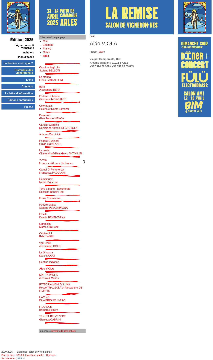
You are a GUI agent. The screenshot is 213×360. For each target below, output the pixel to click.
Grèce (46, 52)
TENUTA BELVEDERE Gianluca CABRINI (52, 318)
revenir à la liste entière (63, 331)
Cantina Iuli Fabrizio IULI (46, 235)
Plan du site (7, 355)
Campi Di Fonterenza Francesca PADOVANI (52, 171)
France (47, 48)
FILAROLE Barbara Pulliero (48, 308)
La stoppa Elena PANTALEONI (51, 78)
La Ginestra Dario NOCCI (47, 254)
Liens (29, 79)
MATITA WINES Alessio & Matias (49, 277)
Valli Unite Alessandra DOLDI (50, 245)
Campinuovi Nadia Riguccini (48, 181)
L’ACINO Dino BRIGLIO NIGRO (52, 299)
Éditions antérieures (20, 100)
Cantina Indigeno (49, 262)
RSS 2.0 (20, 355)
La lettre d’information (19, 93)
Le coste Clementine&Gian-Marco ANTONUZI (60, 152)
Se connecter (8, 358)
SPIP (20, 358)
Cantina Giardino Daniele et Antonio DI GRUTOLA (58, 126)
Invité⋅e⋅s (28, 52)
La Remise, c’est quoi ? (18, 63)
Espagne (48, 44)
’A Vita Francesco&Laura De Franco (56, 161)
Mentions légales (35, 355)
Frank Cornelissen (50, 198)
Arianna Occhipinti (50, 134)
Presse (28, 107)
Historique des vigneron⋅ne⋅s (24, 71)
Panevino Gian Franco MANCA (51, 117)
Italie (46, 55)
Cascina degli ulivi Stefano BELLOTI (49, 69)
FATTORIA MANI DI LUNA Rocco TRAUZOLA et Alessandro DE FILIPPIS (60, 287)
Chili (45, 41)
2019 (101, 52)
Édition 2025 (21, 39)
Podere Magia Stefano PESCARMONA (53, 206)
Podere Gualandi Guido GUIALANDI (50, 142)
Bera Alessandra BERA (49, 88)
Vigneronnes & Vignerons (24, 47)
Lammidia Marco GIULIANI (48, 225)
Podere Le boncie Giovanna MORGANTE (52, 98)
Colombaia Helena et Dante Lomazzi (54, 107)
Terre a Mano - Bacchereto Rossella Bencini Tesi (54, 190)
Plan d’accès (26, 57)
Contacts (27, 86)
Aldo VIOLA (46, 268)
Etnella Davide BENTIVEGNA (52, 216)
